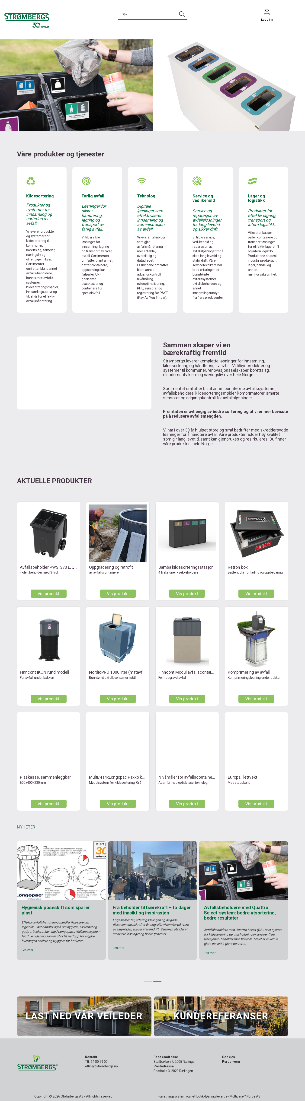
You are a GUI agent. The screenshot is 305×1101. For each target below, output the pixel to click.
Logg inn (267, 13)
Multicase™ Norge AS (245, 1096)
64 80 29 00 (99, 1061)
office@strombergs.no (101, 1066)
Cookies (228, 1057)
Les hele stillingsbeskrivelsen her (45, 957)
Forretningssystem (171, 1096)
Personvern (231, 1061)
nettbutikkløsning (203, 1096)
